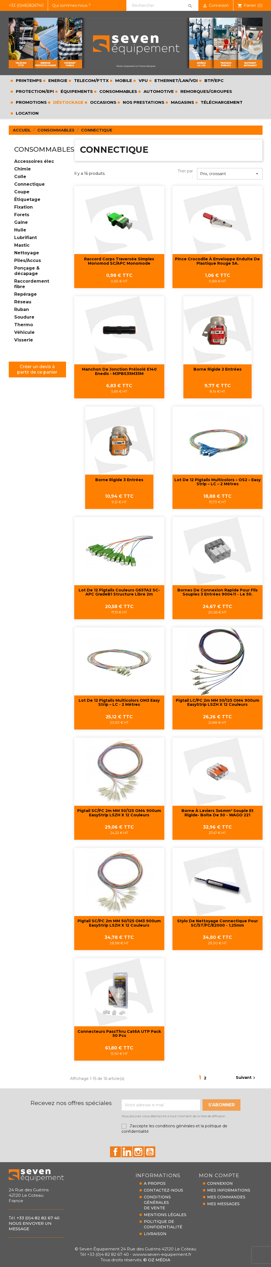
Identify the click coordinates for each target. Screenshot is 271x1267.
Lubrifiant (25, 237)
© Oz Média (156, 1259)
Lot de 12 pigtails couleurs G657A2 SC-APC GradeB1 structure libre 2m (119, 592)
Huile (20, 230)
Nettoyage (26, 252)
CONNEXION (220, 1183)
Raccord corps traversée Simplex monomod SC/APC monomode (119, 261)
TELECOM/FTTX (91, 80)
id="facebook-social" (115, 1151)
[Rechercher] (162, 5)
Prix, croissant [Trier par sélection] (230, 173)
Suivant (246, 1077)
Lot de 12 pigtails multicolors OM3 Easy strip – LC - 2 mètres (119, 702)
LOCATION (27, 113)
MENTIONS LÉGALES (165, 1214)
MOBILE (123, 80)
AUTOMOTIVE (158, 91)
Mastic (21, 245)
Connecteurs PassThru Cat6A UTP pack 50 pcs (119, 1034)
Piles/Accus (27, 260)
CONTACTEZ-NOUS (163, 1190)
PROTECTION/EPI (34, 91)
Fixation (23, 207)
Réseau (22, 301)
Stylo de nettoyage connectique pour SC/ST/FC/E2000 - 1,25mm (217, 923)
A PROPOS (155, 1183)
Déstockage (68, 102)
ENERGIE (57, 80)
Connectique (29, 184)
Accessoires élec (34, 161)
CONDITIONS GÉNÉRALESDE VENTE (157, 1202)
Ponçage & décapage (27, 270)
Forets (21, 214)
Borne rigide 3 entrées (119, 480)
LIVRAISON (155, 1233)
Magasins (182, 102)
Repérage (25, 294)
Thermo (23, 324)
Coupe (21, 191)
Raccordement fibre (31, 284)
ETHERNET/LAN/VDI (175, 80)
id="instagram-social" (138, 1151)
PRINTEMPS (28, 80)
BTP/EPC (213, 80)
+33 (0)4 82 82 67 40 (38, 1217)
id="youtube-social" (149, 1151)
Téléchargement (221, 102)
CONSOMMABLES (117, 91)
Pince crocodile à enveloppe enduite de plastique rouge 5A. (217, 261)
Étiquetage (27, 199)
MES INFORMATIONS (228, 1190)
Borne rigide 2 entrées (217, 369)
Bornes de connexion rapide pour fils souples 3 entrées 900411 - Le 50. (217, 592)
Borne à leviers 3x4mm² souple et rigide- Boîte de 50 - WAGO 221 (217, 813)
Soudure (24, 317)
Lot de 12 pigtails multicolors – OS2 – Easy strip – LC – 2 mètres (217, 482)
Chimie (22, 169)
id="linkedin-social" (126, 1151)
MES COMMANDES (226, 1197)
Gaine (21, 222)
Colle (20, 176)
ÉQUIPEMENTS (76, 91)
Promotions (31, 102)
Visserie (23, 340)
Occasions (102, 102)
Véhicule (24, 332)
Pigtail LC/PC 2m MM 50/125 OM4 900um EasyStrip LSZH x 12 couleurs (217, 702)
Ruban (21, 309)
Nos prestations (143, 102)
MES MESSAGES (223, 1203)
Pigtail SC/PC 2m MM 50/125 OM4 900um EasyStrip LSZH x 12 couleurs (119, 813)
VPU (143, 80)
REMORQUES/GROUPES (205, 91)
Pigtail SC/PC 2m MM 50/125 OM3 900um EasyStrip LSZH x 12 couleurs (119, 923)
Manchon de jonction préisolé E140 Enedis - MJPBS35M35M (119, 371)
